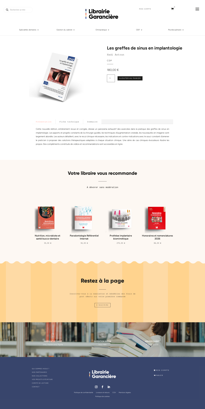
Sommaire (92, 121)
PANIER (160, 375)
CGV (114, 392)
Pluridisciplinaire (174, 30)
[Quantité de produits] (111, 78)
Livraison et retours (103, 392)
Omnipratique (101, 30)
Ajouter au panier (130, 78)
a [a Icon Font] (197, 9)
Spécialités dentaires (27, 30)
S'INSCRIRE (102, 305)
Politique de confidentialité (83, 392)
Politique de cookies (102, 396)
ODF (138, 30)
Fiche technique (69, 121)
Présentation (44, 121)
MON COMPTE (163, 370)
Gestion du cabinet (64, 30)
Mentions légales (125, 392)
